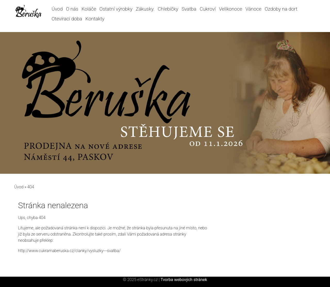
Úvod (57, 9)
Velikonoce (230, 9)
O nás (72, 9)
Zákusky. (145, 9)
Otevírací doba (67, 19)
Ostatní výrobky (116, 9)
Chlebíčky (168, 9)
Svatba (189, 9)
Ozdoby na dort (281, 9)
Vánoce (253, 9)
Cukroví (208, 9)
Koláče (88, 9)
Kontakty (94, 19)
